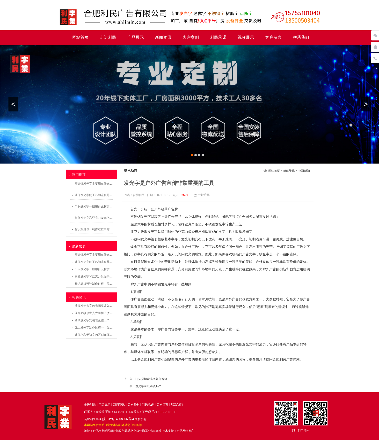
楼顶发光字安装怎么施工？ (92, 320)
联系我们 (301, 37)
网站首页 (80, 37)
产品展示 (135, 37)
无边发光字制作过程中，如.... (94, 327)
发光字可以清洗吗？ (148, 386)
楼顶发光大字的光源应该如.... (94, 305)
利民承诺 (218, 37)
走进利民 (108, 37)
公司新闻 (304, 171)
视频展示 (246, 37)
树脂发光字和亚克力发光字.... (94, 218)
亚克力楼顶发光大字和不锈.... (94, 313)
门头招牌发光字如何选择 (151, 379)
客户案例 (190, 37)
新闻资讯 (163, 37)
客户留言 (273, 37)
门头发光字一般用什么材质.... (94, 206)
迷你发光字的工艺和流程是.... (94, 195)
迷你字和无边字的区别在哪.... (94, 335)
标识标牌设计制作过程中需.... (94, 229)
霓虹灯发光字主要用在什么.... (94, 183)
